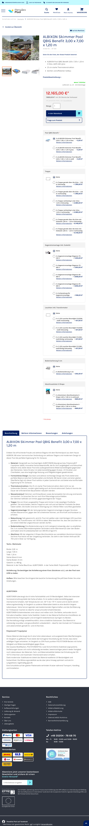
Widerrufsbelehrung (55, 708)
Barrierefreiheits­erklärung (58, 721)
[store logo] (18, 10)
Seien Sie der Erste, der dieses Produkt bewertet (61, 54)
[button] (6, 48)
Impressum (52, 714)
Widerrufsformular (55, 711)
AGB (49, 702)
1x (69, 139)
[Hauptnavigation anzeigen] (4, 10)
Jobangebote (9, 724)
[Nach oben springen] (86, 823)
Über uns (7, 721)
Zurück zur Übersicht (13, 27)
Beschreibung (11, 433)
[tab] (10, 433)
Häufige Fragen (10, 705)
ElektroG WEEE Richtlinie (57, 717)
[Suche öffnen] (45, 11)
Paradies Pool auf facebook (15, 821)
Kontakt (7, 717)
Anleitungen (67, 433)
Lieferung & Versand (12, 711)
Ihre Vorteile (8, 702)
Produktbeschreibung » (52, 77)
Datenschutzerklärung (56, 705)
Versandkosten (67, 100)
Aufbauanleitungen (11, 708)
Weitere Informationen (64, 142)
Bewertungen (52, 433)
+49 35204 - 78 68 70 (63, 735)
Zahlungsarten (9, 714)
